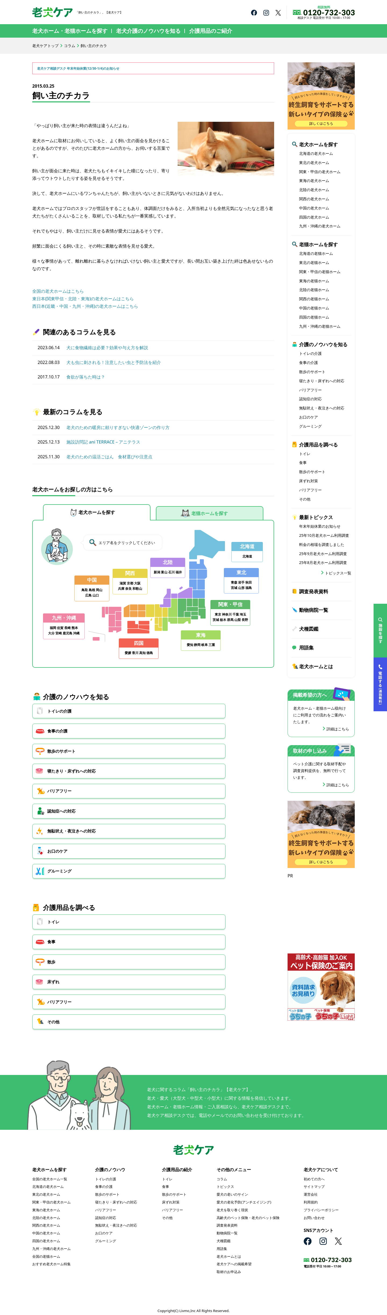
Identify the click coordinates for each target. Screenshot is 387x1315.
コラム (69, 45)
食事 (134, 820)
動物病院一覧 (313, 610)
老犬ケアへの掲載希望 (234, 1259)
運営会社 (311, 1189)
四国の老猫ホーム (314, 317)
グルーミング (225, 765)
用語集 (306, 647)
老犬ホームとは (316, 666)
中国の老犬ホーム (314, 207)
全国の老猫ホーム (46, 1251)
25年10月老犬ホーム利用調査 (324, 535)
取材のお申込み (229, 1267)
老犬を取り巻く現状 (232, 1205)
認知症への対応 (228, 741)
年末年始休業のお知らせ (320, 526)
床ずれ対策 (308, 480)
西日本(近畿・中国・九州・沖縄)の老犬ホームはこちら (85, 306)
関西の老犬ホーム (314, 198)
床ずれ (53, 844)
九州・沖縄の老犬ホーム (320, 225)
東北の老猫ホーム (314, 262)
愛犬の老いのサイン (232, 1189)
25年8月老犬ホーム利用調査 (323, 562)
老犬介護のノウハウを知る (148, 30)
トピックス (225, 1182)
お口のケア (141, 765)
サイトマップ (314, 1182)
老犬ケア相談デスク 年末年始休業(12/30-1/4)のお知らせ (85, 68)
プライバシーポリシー (321, 1205)
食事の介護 (141, 716)
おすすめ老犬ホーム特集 (51, 1259)
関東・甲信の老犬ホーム (320, 171)
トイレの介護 (60, 716)
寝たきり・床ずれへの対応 (73, 741)
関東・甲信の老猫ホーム (320, 271)
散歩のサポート (228, 716)
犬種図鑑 (308, 629)
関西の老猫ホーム (314, 298)
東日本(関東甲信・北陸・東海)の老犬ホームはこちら (83, 299)
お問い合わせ (314, 1213)
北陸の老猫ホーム (314, 289)
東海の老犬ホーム (314, 180)
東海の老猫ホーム (314, 280)
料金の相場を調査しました (321, 544)
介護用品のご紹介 (210, 30)
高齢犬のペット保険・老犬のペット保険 (248, 1213)
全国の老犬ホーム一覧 (49, 1174)
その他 (219, 844)
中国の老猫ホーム (314, 307)
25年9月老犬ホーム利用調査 (323, 553)
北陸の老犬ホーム (314, 189)
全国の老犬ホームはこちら (58, 291)
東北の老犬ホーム (314, 162)
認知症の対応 (310, 398)
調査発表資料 (313, 591)
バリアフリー (143, 741)
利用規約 (311, 1197)
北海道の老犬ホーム (316, 153)
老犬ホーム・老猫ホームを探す (70, 30)
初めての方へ (314, 1174)
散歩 (217, 820)
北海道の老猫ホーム (316, 253)
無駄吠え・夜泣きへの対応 (73, 765)
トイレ (53, 820)
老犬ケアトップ (45, 45)
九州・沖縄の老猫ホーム (320, 326)
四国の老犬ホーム (314, 217)
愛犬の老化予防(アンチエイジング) (244, 1197)
